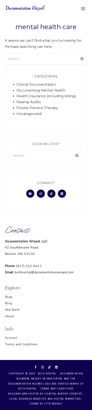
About (9, 316)
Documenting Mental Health (40, 90)
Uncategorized (29, 114)
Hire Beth (12, 310)
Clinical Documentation (36, 84)
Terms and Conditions (21, 344)
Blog (8, 303)
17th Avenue (53, 403)
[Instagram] (42, 367)
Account (11, 338)
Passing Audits (28, 102)
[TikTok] (49, 367)
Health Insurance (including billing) (46, 96)
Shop (9, 297)
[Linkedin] (56, 367)
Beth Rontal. (47, 373)
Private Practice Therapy (37, 108)
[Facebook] (36, 367)
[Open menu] (83, 8)
